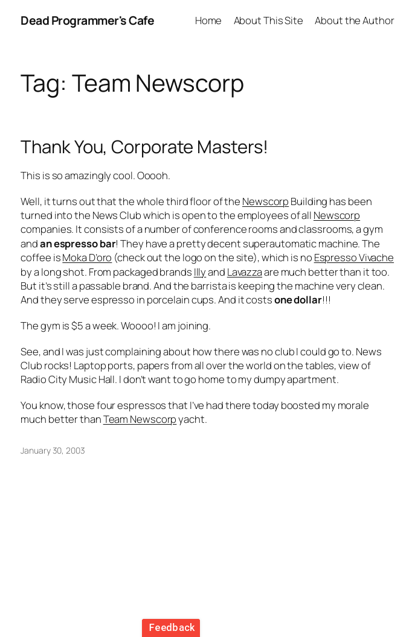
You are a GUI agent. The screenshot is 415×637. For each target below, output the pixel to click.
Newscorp (265, 201)
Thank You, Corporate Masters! (144, 147)
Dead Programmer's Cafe (87, 20)
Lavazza (244, 272)
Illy (200, 272)
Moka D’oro (87, 257)
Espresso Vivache (354, 257)
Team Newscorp (140, 419)
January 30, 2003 (53, 450)
